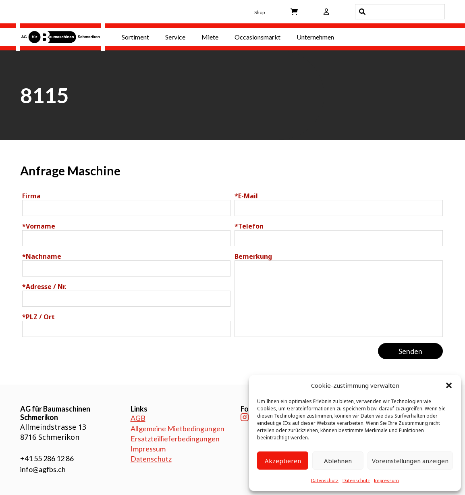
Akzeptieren (283, 461)
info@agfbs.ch (43, 469)
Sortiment (135, 37)
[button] (449, 385)
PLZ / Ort (38, 317)
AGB (138, 418)
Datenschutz (324, 480)
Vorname (38, 226)
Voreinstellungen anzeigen (410, 461)
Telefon (249, 226)
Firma (31, 196)
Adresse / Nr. (44, 287)
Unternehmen (315, 37)
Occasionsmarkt (257, 37)
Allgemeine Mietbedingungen (177, 428)
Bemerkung (253, 256)
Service (175, 37)
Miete (209, 37)
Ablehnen (338, 461)
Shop (259, 12)
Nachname (41, 256)
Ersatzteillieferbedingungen (175, 438)
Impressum (386, 480)
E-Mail (246, 196)
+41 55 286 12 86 (47, 458)
